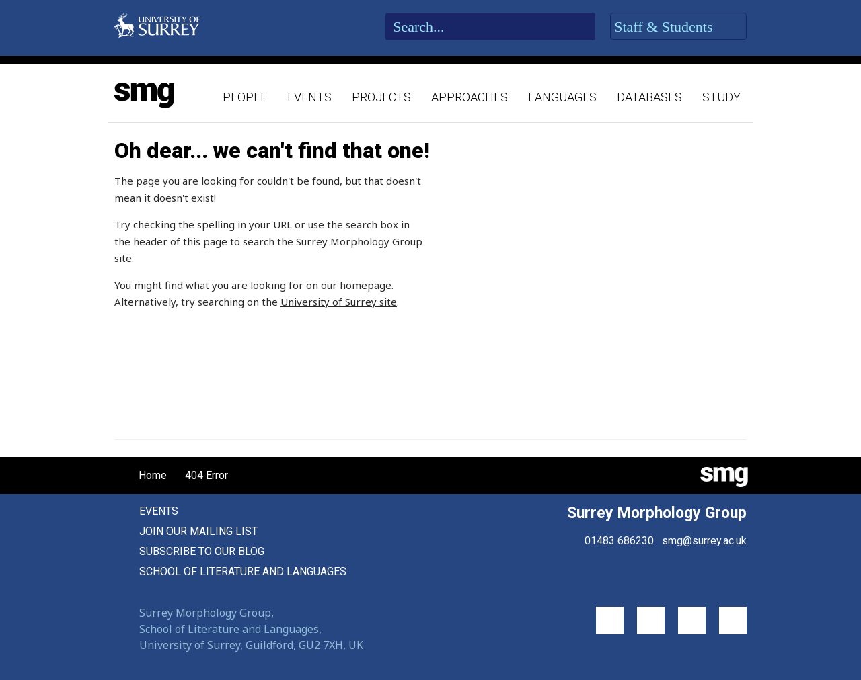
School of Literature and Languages (242, 571)
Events (309, 97)
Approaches (469, 97)
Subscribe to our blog (201, 551)
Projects (381, 97)
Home (142, 475)
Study (721, 97)
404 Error (206, 475)
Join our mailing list (198, 531)
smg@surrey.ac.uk (704, 540)
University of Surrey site (338, 301)
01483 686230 (619, 540)
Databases (649, 97)
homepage (365, 285)
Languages (562, 97)
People (245, 97)
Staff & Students (678, 26)
